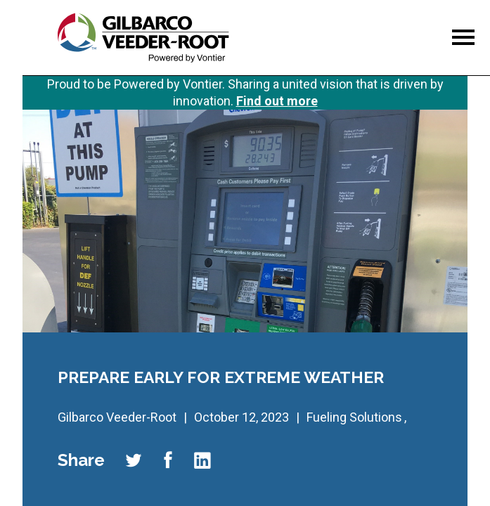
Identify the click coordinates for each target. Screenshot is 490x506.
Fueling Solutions (354, 417)
